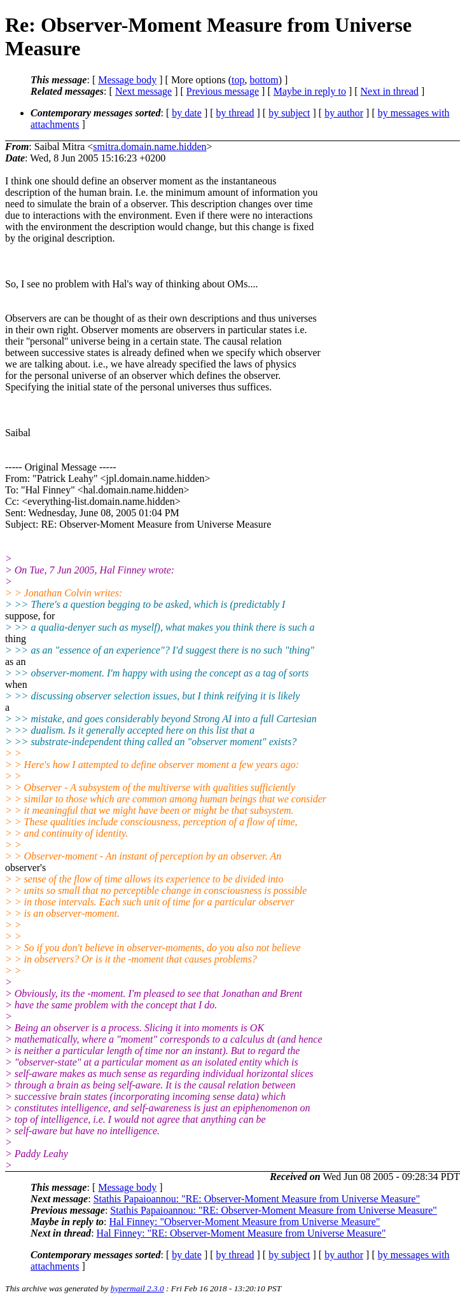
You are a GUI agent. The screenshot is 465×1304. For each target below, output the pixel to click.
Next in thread (390, 91)
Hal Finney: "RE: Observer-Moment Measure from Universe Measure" (241, 1233)
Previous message (222, 91)
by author (343, 112)
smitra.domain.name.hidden (149, 146)
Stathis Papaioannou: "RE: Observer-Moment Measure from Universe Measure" (257, 1198)
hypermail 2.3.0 (137, 1288)
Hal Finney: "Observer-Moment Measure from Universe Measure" (244, 1221)
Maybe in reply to (310, 91)
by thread (235, 112)
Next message (143, 91)
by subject (289, 112)
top (238, 79)
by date (187, 112)
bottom (263, 79)
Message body (127, 79)
